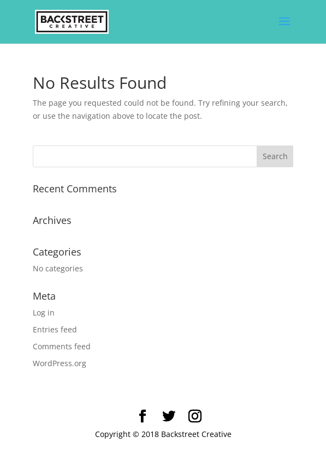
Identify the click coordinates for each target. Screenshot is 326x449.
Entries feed (55, 329)
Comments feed (62, 346)
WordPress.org (59, 363)
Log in (44, 312)
